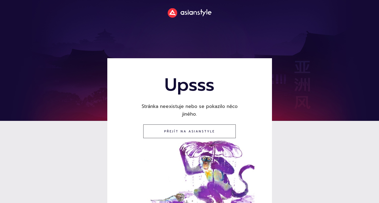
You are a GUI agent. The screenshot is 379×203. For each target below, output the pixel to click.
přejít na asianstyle (189, 131)
